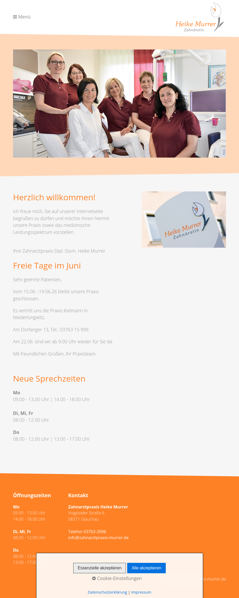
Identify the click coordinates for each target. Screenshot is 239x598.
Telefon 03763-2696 (87, 531)
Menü (24, 17)
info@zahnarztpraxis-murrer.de (98, 537)
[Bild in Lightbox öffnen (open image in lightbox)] (184, 219)
